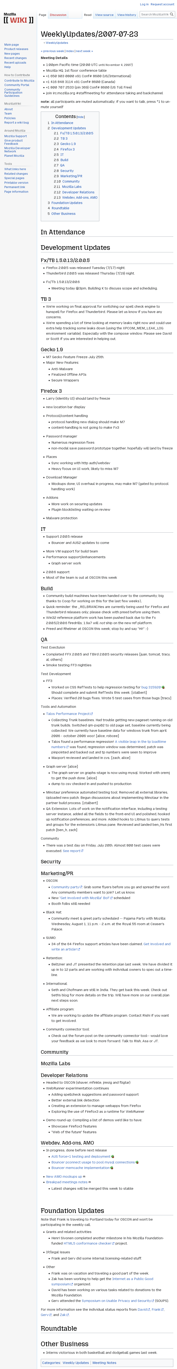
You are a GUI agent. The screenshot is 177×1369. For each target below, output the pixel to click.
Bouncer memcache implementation (80, 1168)
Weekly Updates (76, 1363)
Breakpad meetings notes (67, 1182)
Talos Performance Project (68, 714)
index (70, 51)
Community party (65, 887)
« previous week (52, 51)
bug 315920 (151, 687)
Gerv (44, 1315)
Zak (63, 1315)
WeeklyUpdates (57, 42)
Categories (51, 1363)
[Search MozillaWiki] (157, 14)
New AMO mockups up (64, 1176)
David (142, 1309)
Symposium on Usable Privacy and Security (116, 1301)
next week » (84, 51)
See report (71, 851)
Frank (156, 1309)
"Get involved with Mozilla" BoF (84, 898)
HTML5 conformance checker (87, 1243)
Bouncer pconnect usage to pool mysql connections (93, 1162)
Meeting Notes (104, 1363)
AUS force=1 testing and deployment (80, 1156)
